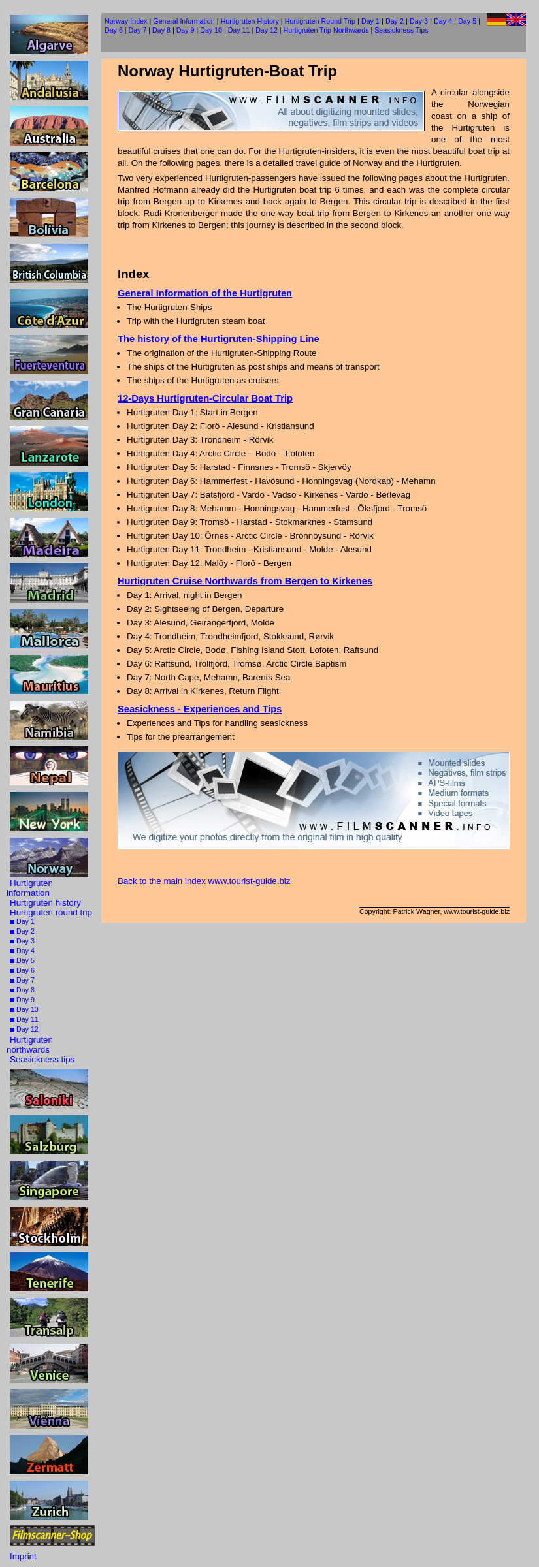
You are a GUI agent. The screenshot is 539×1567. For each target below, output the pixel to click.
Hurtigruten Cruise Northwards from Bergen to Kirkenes (245, 581)
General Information (183, 21)
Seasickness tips (42, 1059)
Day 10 (24, 1009)
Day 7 (22, 980)
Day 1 (22, 921)
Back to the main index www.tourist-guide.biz (204, 881)
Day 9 (22, 1000)
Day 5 (22, 960)
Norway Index (126, 21)
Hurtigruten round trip (51, 912)
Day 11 (24, 1019)
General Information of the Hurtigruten (205, 293)
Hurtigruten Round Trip (320, 21)
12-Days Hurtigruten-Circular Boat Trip (205, 398)
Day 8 (22, 990)
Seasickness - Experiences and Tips (200, 709)
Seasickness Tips (401, 30)
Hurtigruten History (250, 21)
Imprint (23, 1556)
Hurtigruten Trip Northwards (326, 30)
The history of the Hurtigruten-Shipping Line (218, 339)
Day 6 (22, 970)
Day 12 (24, 1029)
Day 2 (22, 931)
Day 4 (22, 951)
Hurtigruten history (45, 903)
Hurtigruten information (30, 888)
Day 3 (22, 941)
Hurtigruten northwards (30, 1044)
